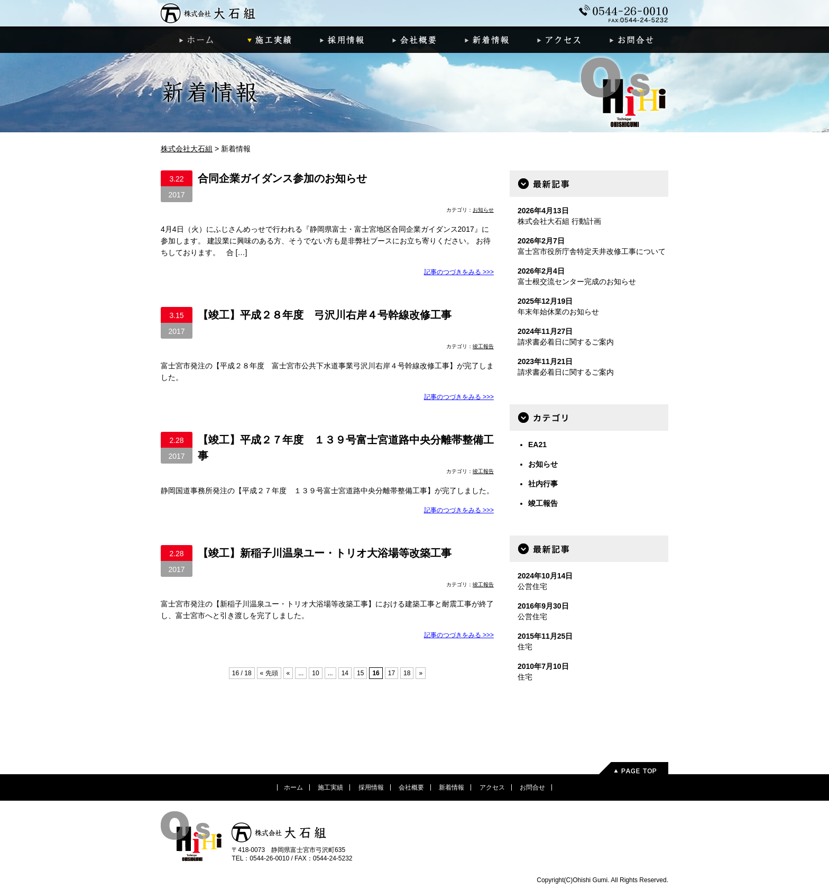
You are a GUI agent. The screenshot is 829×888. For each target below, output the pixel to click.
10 (315, 673)
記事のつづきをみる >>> (459, 272)
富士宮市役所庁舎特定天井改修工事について (592, 251)
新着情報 (487, 39)
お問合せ (632, 39)
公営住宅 (532, 586)
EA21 (537, 444)
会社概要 (414, 39)
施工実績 (269, 39)
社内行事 (543, 483)
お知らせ (483, 210)
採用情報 (342, 39)
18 (406, 673)
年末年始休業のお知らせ (558, 311)
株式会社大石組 (208, 13)
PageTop (633, 768)
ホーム (197, 39)
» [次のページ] (420, 673)
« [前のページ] (288, 673)
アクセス (559, 39)
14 (345, 673)
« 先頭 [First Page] (269, 673)
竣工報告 (483, 346)
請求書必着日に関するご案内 (566, 342)
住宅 (525, 646)
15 (360, 673)
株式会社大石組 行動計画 (559, 221)
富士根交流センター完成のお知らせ (577, 281)
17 (391, 673)
